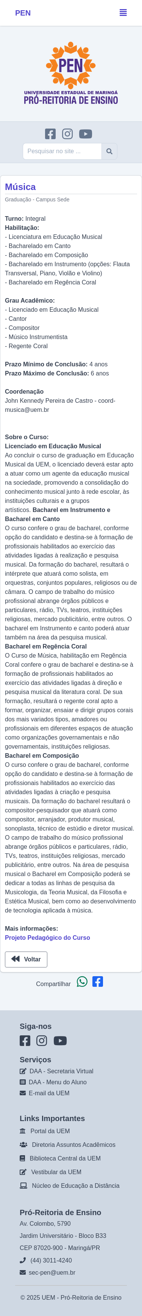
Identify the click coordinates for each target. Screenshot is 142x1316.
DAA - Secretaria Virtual (62, 1071)
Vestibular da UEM (56, 1172)
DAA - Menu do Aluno (58, 1082)
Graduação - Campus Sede (37, 199)
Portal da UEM (50, 1131)
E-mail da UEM (49, 1093)
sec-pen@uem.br (52, 1272)
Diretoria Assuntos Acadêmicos (73, 1145)
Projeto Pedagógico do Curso (47, 937)
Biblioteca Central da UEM (65, 1158)
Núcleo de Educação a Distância (75, 1186)
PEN (23, 13)
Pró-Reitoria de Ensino (91, 1297)
